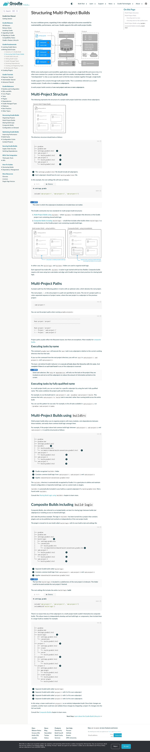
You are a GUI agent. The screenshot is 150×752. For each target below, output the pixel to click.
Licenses (5, 179)
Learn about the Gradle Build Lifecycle (87, 716)
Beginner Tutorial (7, 77)
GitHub (68, 733)
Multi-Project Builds (8, 120)
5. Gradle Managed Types (11, 61)
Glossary (5, 176)
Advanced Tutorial (8, 82)
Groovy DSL (36, 733)
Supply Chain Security (9, 148)
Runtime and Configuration (10, 89)
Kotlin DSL (35, 735)
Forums (68, 730)
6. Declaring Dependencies (12, 63)
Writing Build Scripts (8, 49)
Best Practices (6, 108)
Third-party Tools (7, 158)
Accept (126, 746)
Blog (45, 730)
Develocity (58, 730)
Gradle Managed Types (9, 103)
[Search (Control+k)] (10, 11)
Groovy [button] (50, 184)
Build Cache (6, 137)
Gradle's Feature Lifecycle (10, 40)
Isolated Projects (7, 142)
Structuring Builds (8, 167)
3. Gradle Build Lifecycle (11, 56)
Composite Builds (8, 125)
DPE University (71, 738)
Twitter (46, 735)
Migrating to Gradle (8, 35)
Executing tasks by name (133, 18)
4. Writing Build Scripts (11, 59)
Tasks (4, 96)
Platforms (5, 106)
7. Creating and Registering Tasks (13, 65)
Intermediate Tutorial (8, 79)
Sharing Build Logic (8, 122)
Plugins (4, 99)
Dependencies (6, 101)
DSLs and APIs (6, 91)
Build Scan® (59, 733)
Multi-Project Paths (130, 15)
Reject (115, 746)
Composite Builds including (135, 26)
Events (68, 735)
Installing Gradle (7, 30)
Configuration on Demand (10, 127)
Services (57, 738)
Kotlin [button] (38, 184)
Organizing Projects (8, 118)
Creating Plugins (7, 70)
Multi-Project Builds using (135, 23)
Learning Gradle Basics (9, 47)
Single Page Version (8, 181)
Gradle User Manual (8, 16)
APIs (3, 160)
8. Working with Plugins (11, 68)
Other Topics (6, 111)
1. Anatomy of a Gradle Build (12, 52)
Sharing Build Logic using (51, 495)
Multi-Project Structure (132, 13)
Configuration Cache (8, 139)
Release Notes (7, 28)
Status (46, 738)
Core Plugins (6, 94)
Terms (109, 731)
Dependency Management (10, 169)
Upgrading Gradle (7, 33)
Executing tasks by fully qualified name (137, 20)
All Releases (6, 25)
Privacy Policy (39, 745)
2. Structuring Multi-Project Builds (14, 54)
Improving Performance (9, 134)
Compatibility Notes (8, 38)
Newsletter (48, 733)
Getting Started (7, 18)
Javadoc (34, 738)
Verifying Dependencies (9, 151)
